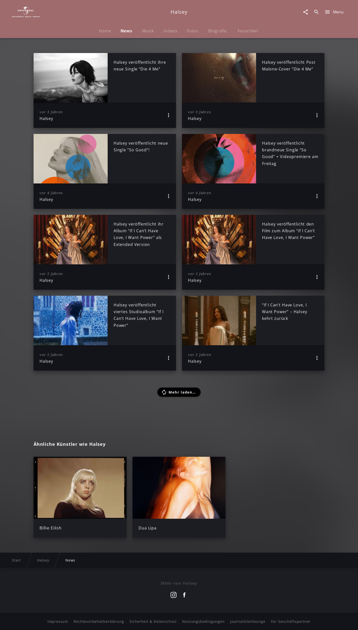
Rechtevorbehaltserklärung (99, 621)
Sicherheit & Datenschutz (153, 621)
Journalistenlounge (247, 621)
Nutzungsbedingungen (203, 621)
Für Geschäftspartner (291, 621)
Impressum (57, 621)
